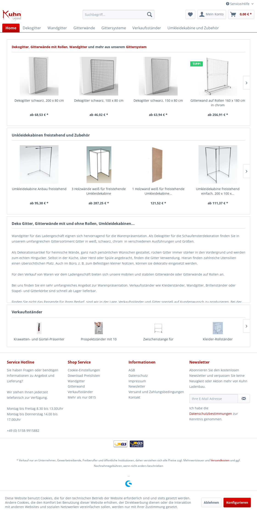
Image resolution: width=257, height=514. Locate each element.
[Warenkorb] (241, 14)
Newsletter (136, 386)
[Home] (11, 28)
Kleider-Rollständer (158, 339)
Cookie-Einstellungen (84, 370)
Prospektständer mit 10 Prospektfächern (39, 341)
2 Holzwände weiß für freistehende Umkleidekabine (218, 191)
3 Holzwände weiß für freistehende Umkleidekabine (39, 191)
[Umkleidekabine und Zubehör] (193, 28)
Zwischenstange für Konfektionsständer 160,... (99, 341)
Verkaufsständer (80, 392)
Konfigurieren (237, 502)
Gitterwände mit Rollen (49, 47)
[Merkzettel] (190, 14)
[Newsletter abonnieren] (244, 398)
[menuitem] (119, 14)
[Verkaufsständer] (146, 28)
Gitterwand (76, 386)
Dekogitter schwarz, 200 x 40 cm (218, 100)
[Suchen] (149, 14)
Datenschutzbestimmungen (210, 413)
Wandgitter (78, 47)
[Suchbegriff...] (119, 14)
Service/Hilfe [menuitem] (238, 4)
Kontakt (134, 397)
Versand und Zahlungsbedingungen (156, 392)
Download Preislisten (84, 375)
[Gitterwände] (84, 28)
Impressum (137, 381)
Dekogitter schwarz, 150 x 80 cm (98, 100)
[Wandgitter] (57, 28)
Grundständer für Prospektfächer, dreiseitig (218, 341)
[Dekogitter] (32, 28)
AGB (131, 370)
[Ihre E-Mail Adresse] (213, 398)
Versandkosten (219, 460)
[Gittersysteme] (113, 28)
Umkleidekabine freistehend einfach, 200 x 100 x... (158, 191)
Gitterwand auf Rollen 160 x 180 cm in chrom (158, 102)
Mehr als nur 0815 (82, 397)
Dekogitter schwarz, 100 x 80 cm (39, 100)
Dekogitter (20, 47)
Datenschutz (138, 375)
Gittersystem (136, 47)
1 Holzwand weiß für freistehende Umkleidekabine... (99, 191)
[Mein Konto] (211, 14)
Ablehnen (211, 502)
